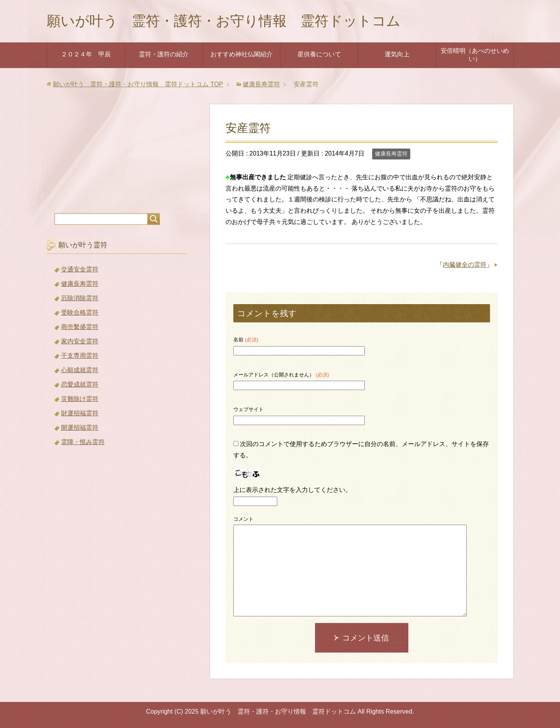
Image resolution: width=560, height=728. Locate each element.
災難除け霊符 (79, 399)
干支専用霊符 (79, 355)
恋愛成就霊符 (79, 384)
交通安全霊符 (79, 269)
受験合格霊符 (79, 312)
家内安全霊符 (79, 341)
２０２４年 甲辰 (86, 54)
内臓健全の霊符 (464, 264)
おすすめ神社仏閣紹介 (241, 54)
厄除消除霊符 (79, 298)
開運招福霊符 (79, 427)
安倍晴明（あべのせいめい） (475, 54)
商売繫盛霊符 (79, 327)
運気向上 (397, 54)
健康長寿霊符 (391, 153)
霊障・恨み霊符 (83, 442)
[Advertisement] (116, 152)
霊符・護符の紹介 (164, 54)
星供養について (319, 54)
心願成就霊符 (79, 370)
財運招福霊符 (79, 413)
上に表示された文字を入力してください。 (292, 489)
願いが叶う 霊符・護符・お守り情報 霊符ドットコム (224, 21)
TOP (138, 84)
